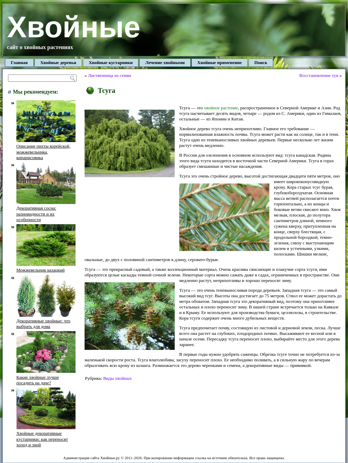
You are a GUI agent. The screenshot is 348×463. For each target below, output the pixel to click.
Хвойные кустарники (111, 62)
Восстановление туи (318, 75)
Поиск (260, 62)
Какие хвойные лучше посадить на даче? (46, 377)
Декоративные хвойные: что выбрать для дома (46, 321)
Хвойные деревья (58, 62)
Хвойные (73, 27)
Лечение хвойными (165, 62)
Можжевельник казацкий (46, 267)
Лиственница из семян (109, 75)
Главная (19, 62)
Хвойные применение (219, 62)
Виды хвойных (117, 378)
